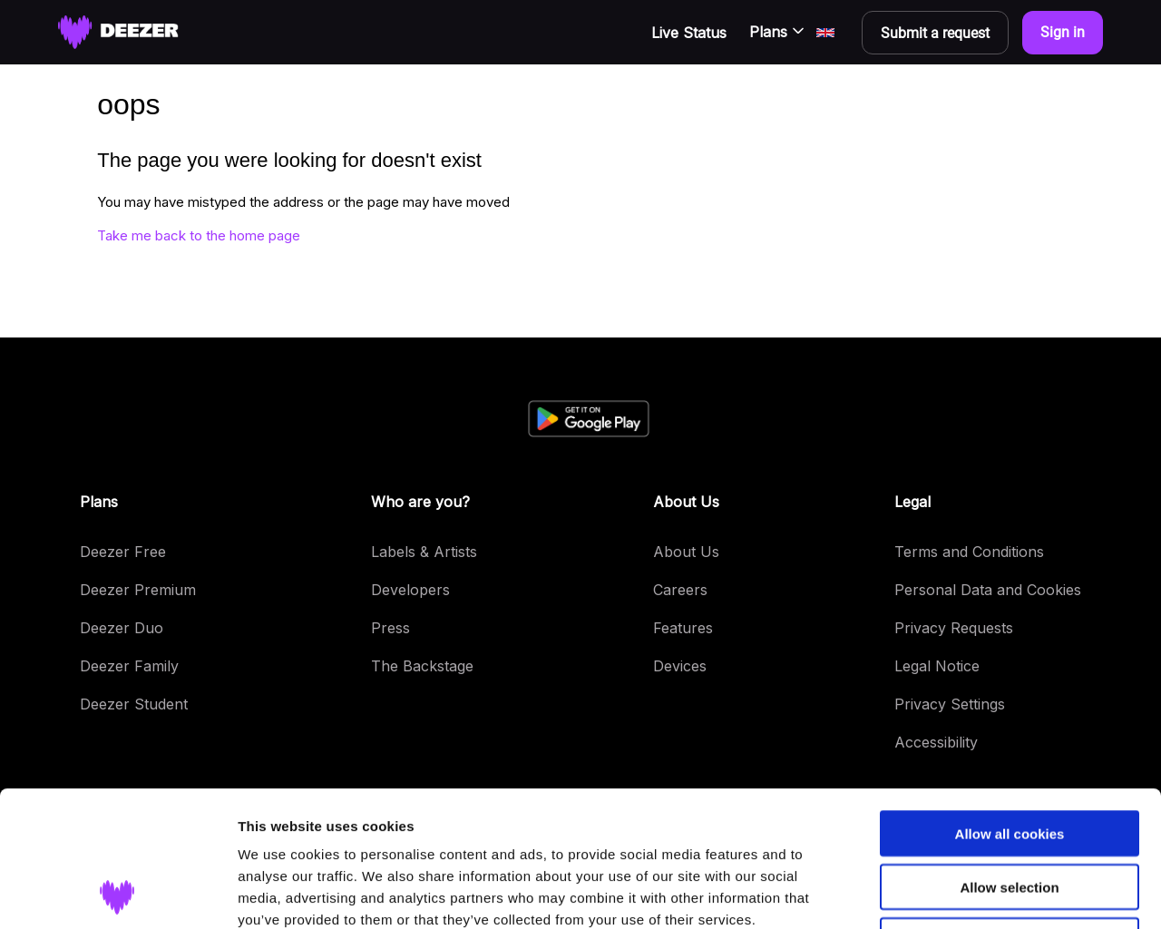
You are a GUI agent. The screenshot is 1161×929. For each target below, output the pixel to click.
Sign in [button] (1062, 32)
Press (390, 628)
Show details (952, 893)
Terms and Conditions (969, 552)
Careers (680, 590)
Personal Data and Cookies (987, 590)
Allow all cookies (1010, 706)
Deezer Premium (138, 590)
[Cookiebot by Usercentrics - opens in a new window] (117, 893)
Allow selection (1009, 760)
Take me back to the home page (198, 235)
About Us (686, 552)
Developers (410, 590)
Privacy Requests (953, 628)
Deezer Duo (121, 628)
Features (683, 628)
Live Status (689, 33)
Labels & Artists (424, 552)
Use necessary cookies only (1009, 813)
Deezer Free (123, 552)
